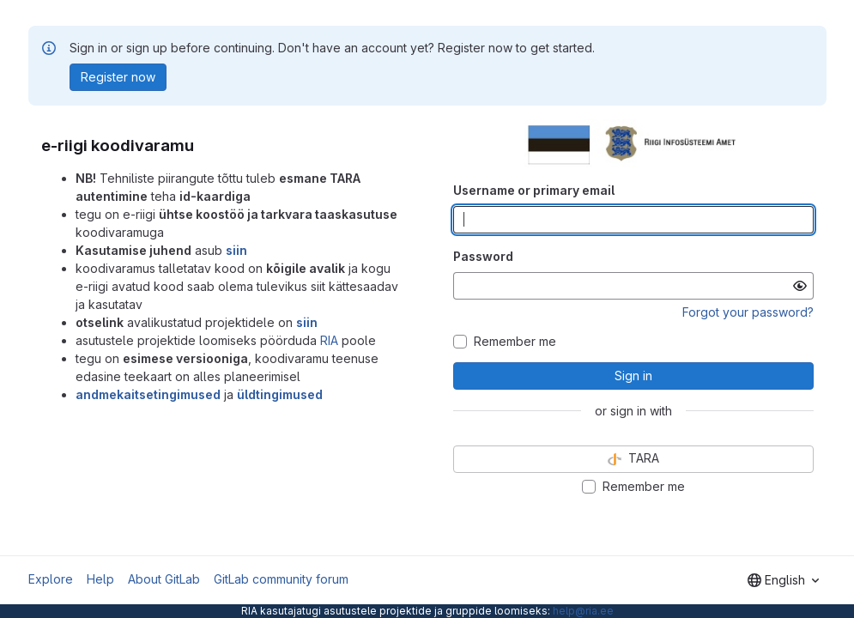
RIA (329, 340)
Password (483, 256)
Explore (50, 579)
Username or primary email (534, 190)
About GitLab (164, 579)
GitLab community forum (281, 579)
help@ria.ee (583, 610)
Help (100, 579)
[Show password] (800, 286)
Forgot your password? (748, 312)
